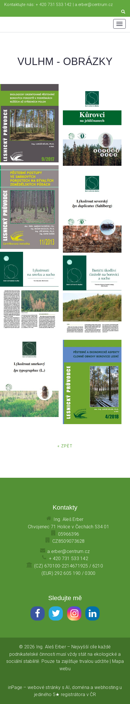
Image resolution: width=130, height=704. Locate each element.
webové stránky (44, 687)
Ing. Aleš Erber (51, 646)
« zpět (65, 446)
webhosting (106, 687)
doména (80, 687)
